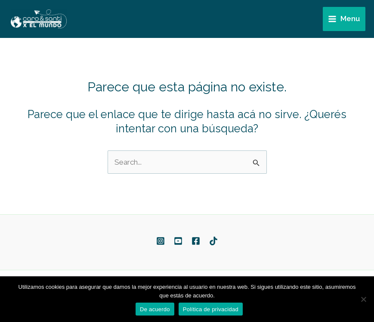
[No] (363, 299)
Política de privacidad (210, 309)
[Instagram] (160, 241)
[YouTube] (178, 241)
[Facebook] (196, 241)
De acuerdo (155, 309)
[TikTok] (213, 241)
